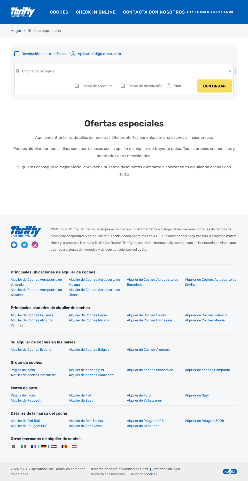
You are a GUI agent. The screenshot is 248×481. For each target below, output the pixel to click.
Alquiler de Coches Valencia (206, 315)
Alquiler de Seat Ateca (86, 426)
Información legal (166, 469)
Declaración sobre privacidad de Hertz (119, 469)
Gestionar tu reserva (210, 12)
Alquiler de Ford (139, 395)
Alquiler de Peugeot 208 (145, 421)
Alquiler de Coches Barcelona (149, 320)
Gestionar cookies (143, 474)
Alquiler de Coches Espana (31, 350)
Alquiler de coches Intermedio (33, 375)
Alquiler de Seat (81, 400)
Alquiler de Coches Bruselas (32, 315)
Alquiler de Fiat (80, 395)
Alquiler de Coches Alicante (32, 320)
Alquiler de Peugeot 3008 (204, 421)
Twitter (24, 244)
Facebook (14, 244)
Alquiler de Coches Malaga (89, 320)
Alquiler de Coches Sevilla (146, 315)
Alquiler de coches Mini (86, 370)
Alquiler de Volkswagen (144, 400)
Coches (59, 12)
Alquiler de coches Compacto (207, 370)
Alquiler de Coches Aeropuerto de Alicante (36, 292)
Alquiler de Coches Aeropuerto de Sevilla (210, 282)
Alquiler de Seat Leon (143, 426)
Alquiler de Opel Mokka (86, 421)
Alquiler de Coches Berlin (88, 315)
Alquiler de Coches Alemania (148, 350)
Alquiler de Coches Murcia (205, 320)
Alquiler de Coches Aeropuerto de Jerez (94, 292)
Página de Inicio (23, 370)
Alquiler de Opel (197, 395)
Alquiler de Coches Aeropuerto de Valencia (36, 282)
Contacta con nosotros (154, 12)
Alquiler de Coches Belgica (89, 350)
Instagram (34, 244)
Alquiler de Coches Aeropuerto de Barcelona (152, 282)
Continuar (214, 86)
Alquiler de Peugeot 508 (29, 426)
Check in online (96, 12)
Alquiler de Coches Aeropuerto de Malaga (94, 282)
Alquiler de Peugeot (25, 400)
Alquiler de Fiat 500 (25, 421)
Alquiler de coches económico (150, 370)
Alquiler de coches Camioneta (92, 375)
